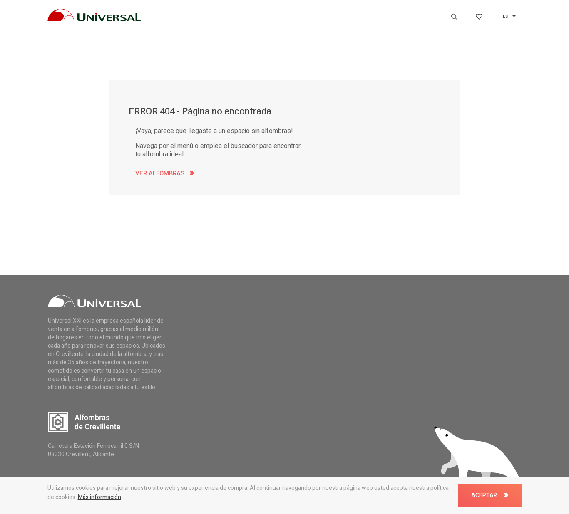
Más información (99, 497)
